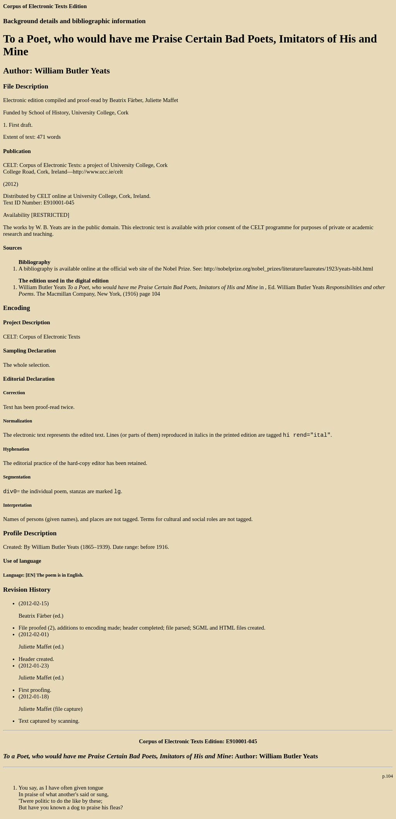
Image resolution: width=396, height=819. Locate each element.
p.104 (387, 778)
